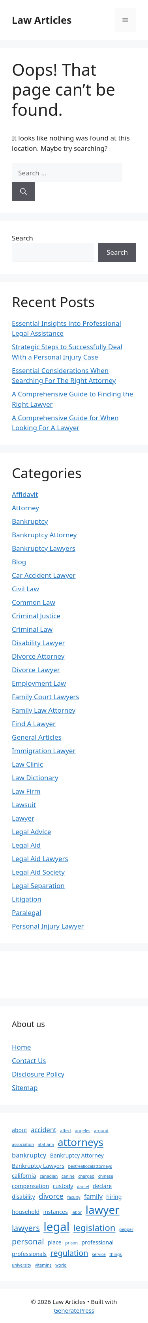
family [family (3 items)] (93, 1196)
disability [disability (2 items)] (23, 1196)
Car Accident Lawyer (43, 575)
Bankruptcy (30, 521)
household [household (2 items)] (25, 1211)
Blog (19, 561)
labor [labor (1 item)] (76, 1212)
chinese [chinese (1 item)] (105, 1176)
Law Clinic (27, 764)
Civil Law (25, 588)
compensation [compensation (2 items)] (30, 1186)
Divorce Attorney (38, 656)
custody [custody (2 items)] (63, 1186)
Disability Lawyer (38, 642)
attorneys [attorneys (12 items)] (80, 1142)
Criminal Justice (36, 615)
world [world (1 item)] (61, 1265)
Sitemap (24, 1087)
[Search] (23, 191)
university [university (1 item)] (21, 1265)
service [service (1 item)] (99, 1254)
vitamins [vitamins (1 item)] (43, 1265)
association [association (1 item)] (23, 1144)
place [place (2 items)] (55, 1242)
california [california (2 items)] (24, 1175)
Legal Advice (31, 831)
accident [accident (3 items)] (43, 1129)
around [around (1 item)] (101, 1130)
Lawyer (23, 818)
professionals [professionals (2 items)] (29, 1254)
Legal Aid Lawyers (40, 858)
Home (21, 1047)
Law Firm (26, 791)
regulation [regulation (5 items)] (69, 1253)
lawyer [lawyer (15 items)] (103, 1209)
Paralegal (26, 912)
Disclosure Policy (38, 1074)
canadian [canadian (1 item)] (49, 1176)
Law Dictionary (35, 777)
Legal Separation (38, 885)
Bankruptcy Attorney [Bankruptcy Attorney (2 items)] (77, 1155)
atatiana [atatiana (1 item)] (46, 1144)
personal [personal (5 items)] (28, 1241)
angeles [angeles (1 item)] (82, 1130)
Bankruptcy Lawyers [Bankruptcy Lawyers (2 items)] (38, 1165)
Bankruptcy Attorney (44, 534)
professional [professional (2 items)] (97, 1242)
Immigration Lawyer (43, 750)
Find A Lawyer (34, 723)
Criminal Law (32, 629)
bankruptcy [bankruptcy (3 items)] (29, 1155)
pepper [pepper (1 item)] (126, 1229)
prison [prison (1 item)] (71, 1243)
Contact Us (29, 1060)
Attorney (25, 507)
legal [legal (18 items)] (56, 1227)
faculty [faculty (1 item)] (73, 1197)
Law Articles (41, 20)
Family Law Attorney (43, 710)
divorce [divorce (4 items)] (51, 1196)
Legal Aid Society (38, 872)
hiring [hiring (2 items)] (114, 1196)
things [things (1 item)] (115, 1254)
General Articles (37, 737)
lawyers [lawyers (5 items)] (26, 1228)
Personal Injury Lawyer (48, 926)
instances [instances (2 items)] (55, 1211)
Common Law (33, 602)
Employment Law (39, 683)
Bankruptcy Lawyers (43, 548)
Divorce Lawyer (36, 669)
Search (22, 237)
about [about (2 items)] (19, 1130)
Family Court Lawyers (45, 696)
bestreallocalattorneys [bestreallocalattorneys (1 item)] (90, 1166)
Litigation (26, 899)
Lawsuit (24, 804)
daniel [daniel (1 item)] (83, 1186)
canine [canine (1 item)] (68, 1176)
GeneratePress (74, 1310)
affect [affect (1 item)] (65, 1130)
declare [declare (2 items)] (102, 1186)
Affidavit (25, 494)
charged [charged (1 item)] (86, 1176)
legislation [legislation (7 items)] (94, 1227)
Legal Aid (26, 845)
